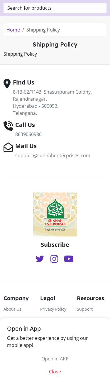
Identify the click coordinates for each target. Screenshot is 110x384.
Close (55, 371)
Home (13, 30)
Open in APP (55, 358)
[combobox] (55, 8)
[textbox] (55, 7)
